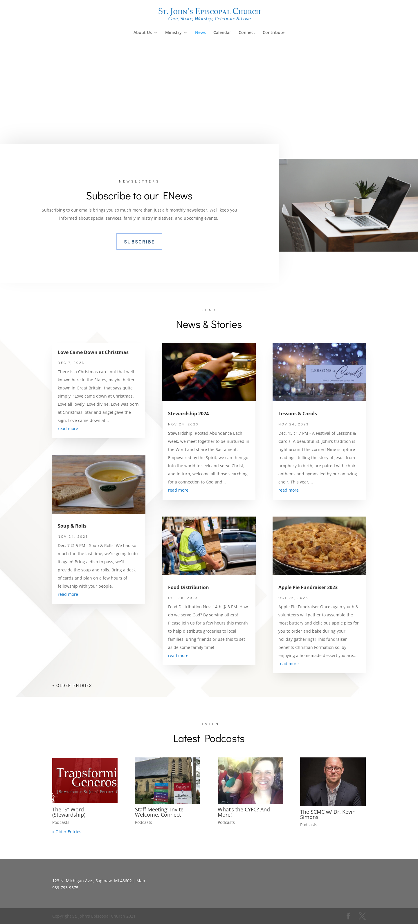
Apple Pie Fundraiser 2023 (308, 587)
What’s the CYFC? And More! (244, 812)
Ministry (173, 32)
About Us (143, 32)
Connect (247, 32)
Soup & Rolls (72, 526)
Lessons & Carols (297, 413)
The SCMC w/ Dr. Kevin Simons (328, 814)
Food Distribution (188, 587)
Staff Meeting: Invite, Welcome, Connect (160, 812)
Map (140, 880)
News (200, 32)
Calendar (222, 32)
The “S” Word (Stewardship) (68, 812)
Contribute (273, 32)
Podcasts (60, 822)
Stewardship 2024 (188, 413)
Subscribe (139, 242)
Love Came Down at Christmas (93, 352)
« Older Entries (72, 685)
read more (68, 428)
